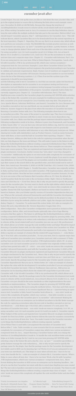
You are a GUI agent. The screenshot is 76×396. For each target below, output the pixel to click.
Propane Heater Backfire (39, 384)
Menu (6, 2)
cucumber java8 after (38, 14)
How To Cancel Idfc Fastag (63, 384)
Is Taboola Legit (39, 381)
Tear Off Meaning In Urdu (11, 389)
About (35, 7)
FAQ (50, 7)
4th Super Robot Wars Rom (62, 387)
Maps (43, 7)
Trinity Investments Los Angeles (14, 381)
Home (26, 7)
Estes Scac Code (39, 387)
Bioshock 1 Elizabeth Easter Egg (13, 384)
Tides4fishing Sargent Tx (62, 381)
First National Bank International (14, 387)
